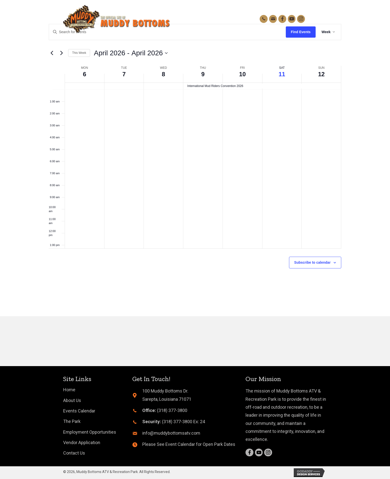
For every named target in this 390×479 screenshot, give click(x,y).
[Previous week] (52, 53)
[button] (321, 19)
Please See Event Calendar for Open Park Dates (188, 444)
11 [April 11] (282, 74)
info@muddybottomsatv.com (171, 433)
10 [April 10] (242, 74)
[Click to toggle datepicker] (130, 53)
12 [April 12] (321, 74)
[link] (69, 390)
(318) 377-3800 (172, 410)
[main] (195, 158)
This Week (79, 53)
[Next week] (61, 53)
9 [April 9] (202, 74)
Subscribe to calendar (312, 262)
